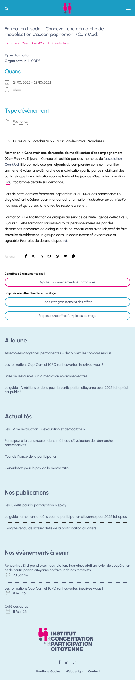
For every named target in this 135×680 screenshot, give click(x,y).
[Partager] (26, 256)
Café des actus (16, 606)
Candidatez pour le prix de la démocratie (37, 470)
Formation (12, 43)
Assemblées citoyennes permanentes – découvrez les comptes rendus (58, 353)
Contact (94, 671)
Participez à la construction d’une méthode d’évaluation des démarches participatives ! (59, 443)
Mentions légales (47, 671)
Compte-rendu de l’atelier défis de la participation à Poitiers (50, 529)
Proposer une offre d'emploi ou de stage (67, 316)
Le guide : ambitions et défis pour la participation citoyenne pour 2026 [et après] (66, 517)
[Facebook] (59, 662)
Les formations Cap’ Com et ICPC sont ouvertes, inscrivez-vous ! (54, 364)
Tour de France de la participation (31, 457)
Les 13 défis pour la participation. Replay (35, 505)
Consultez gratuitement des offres (67, 302)
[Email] (49, 256)
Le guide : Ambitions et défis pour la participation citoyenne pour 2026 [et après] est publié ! (66, 391)
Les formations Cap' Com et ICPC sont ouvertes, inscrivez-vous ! (54, 588)
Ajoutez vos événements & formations (67, 282)
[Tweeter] (33, 256)
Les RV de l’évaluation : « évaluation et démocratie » (45, 429)
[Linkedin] (67, 662)
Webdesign (74, 671)
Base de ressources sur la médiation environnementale (46, 376)
